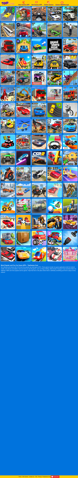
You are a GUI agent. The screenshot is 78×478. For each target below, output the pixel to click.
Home (20, 476)
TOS (36, 476)
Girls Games (25, 476)
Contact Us (31, 476)
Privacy (40, 476)
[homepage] (8, 0)
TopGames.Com (46, 476)
